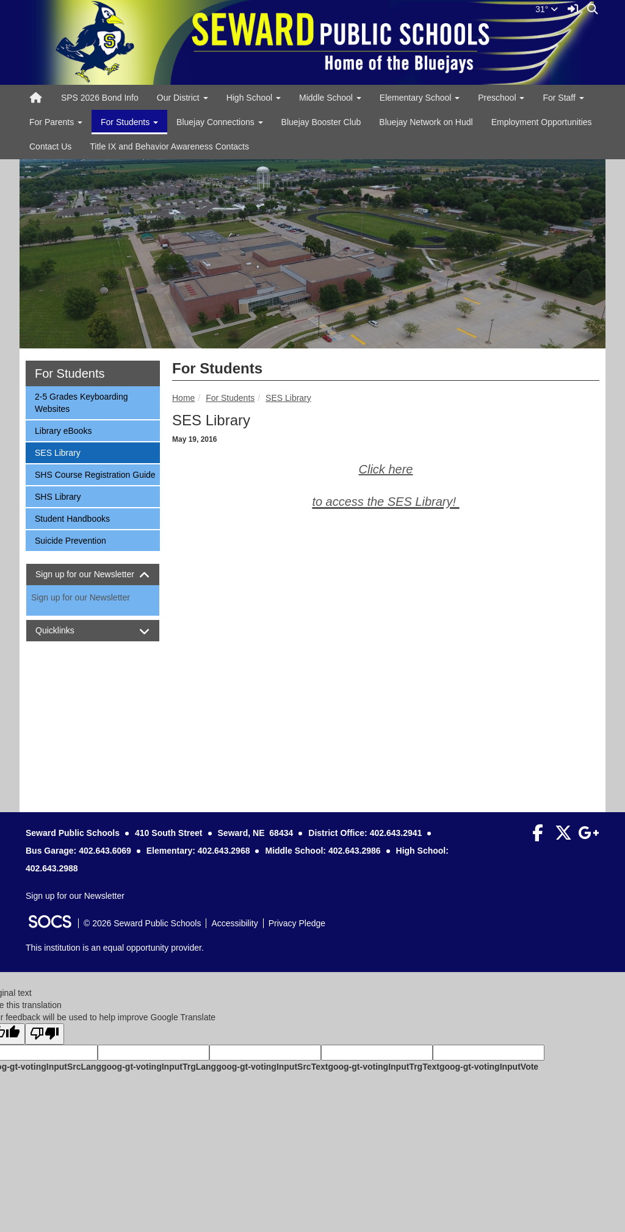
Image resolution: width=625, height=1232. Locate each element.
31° (546, 9)
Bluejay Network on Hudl (425, 122)
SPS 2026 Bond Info (100, 98)
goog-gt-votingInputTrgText (383, 1067)
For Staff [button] (563, 98)
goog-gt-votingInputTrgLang (158, 1067)
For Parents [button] (55, 122)
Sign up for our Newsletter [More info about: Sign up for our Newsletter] (80, 597)
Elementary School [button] (420, 98)
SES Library (288, 398)
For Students (230, 398)
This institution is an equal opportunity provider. (115, 948)
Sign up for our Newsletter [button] (92, 574)
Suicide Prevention (70, 540)
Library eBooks (63, 430)
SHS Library (57, 496)
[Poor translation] (44, 1034)
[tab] (92, 574)
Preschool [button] (501, 98)
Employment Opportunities (541, 122)
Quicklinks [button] (65, 630)
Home (183, 398)
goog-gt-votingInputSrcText (272, 1067)
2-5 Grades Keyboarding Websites (81, 402)
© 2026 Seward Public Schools (142, 923)
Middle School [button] (330, 98)
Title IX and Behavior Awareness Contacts (169, 146)
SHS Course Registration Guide (95, 474)
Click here (386, 469)
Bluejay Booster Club (321, 122)
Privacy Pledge (297, 923)
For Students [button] (129, 122)
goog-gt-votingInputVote (488, 1067)
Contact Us (50, 146)
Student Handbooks (72, 518)
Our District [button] (182, 98)
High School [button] (253, 98)
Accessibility (234, 923)
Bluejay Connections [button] (219, 122)
